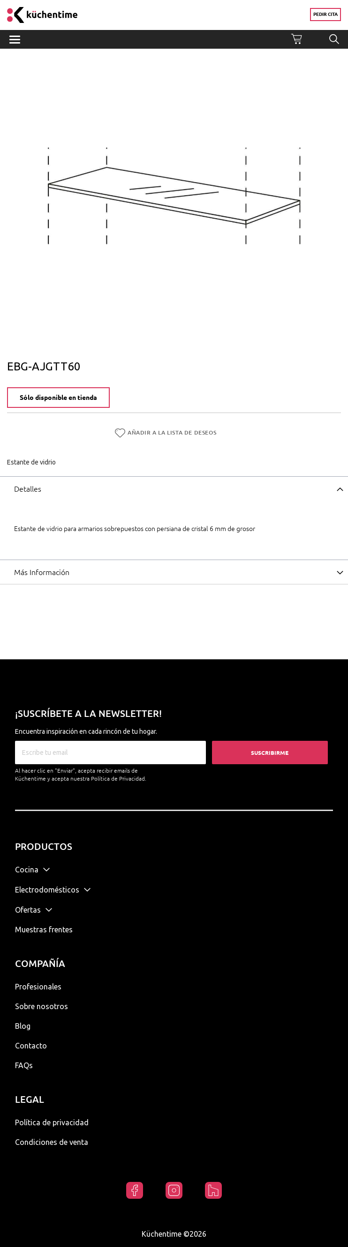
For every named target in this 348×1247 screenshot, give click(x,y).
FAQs (24, 1065)
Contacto (31, 1045)
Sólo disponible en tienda (58, 397)
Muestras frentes (44, 929)
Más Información (41, 572)
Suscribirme (269, 753)
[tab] (174, 488)
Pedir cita (325, 14)
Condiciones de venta (51, 1142)
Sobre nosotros (41, 1006)
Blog (22, 1026)
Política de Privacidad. (118, 778)
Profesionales (38, 986)
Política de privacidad (52, 1122)
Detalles (27, 489)
